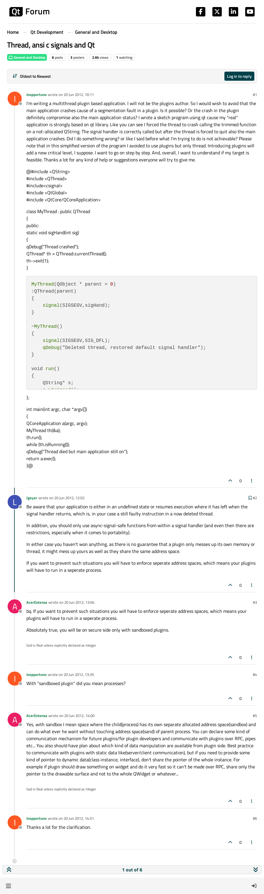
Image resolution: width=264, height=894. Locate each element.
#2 (255, 498)
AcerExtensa (36, 602)
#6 (255, 818)
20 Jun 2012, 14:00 (79, 715)
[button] (8, 886)
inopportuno (36, 94)
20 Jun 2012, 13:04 (79, 602)
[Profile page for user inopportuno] (15, 99)
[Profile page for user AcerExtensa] (15, 606)
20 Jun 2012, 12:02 (69, 498)
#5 (255, 715)
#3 (255, 602)
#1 (255, 94)
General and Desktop (27, 57)
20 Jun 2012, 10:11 (79, 94)
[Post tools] (252, 480)
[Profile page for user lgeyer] (15, 502)
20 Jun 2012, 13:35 (79, 674)
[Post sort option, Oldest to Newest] (31, 76)
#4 (255, 674)
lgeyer (31, 498)
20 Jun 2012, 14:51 (79, 818)
